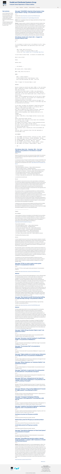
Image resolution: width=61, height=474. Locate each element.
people (16, 39)
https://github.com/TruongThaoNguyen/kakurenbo (30, 17)
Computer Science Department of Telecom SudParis (22, 4)
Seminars (26, 7)
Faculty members (32, 7)
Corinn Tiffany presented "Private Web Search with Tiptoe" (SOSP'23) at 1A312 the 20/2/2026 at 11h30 (7, 14)
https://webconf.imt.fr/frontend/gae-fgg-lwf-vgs (33, 52)
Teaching (38, 7)
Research (21, 7)
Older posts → (43, 461)
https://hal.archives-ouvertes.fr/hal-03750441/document (30, 15)
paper (16, 266)
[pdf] (38, 156)
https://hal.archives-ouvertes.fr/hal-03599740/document (30, 305)
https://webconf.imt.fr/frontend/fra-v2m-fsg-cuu (23, 221)
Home (17, 7)
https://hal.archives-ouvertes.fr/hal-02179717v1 (23, 459)
